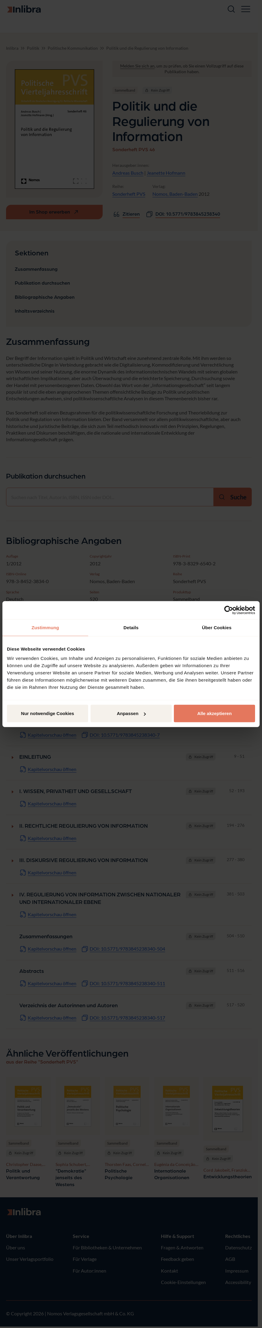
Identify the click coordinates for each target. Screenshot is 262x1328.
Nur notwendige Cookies (47, 713)
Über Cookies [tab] (217, 627)
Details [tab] (131, 627)
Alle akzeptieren (214, 713)
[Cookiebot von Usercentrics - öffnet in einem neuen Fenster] (228, 609)
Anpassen (131, 713)
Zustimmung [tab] (45, 627)
